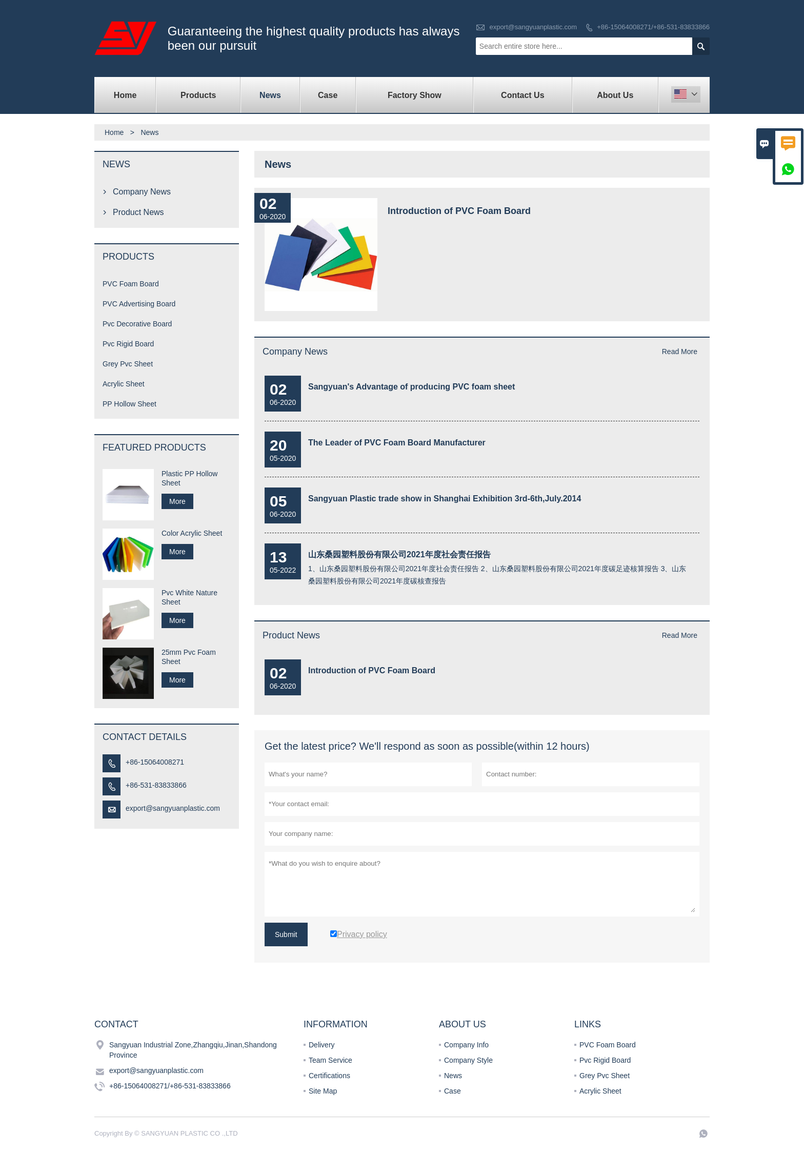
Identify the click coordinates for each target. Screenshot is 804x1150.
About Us (615, 95)
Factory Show (414, 95)
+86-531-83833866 (156, 785)
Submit (286, 934)
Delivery (322, 1045)
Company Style (468, 1060)
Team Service (330, 1060)
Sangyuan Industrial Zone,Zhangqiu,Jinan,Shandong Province (193, 1050)
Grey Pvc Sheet (128, 364)
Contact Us (522, 95)
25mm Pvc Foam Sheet (189, 657)
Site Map (323, 1091)
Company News (295, 351)
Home (125, 95)
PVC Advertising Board (139, 304)
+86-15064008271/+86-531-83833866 (653, 27)
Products (198, 95)
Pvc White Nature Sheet (189, 597)
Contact (116, 1024)
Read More (679, 351)
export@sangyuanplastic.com (533, 27)
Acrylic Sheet (124, 384)
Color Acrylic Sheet (192, 533)
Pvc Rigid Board (128, 344)
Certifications (329, 1075)
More (177, 501)
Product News (291, 635)
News (270, 95)
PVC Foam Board (131, 284)
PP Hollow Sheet (129, 404)
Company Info (466, 1045)
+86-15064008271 (155, 762)
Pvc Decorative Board (137, 324)
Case (327, 95)
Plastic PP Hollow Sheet (189, 478)
